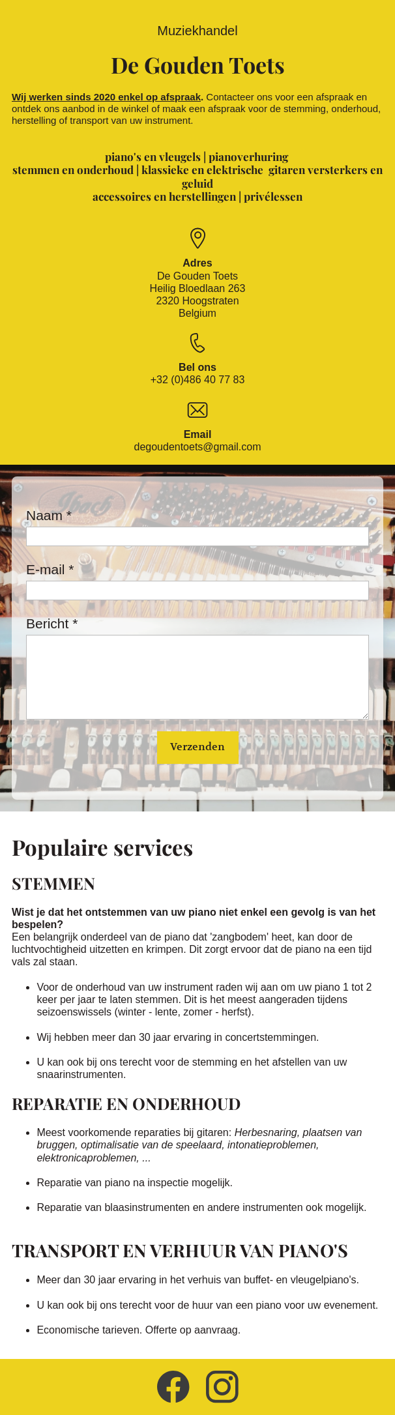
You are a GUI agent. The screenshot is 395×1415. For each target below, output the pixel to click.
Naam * (49, 515)
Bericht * (52, 623)
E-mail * (50, 569)
